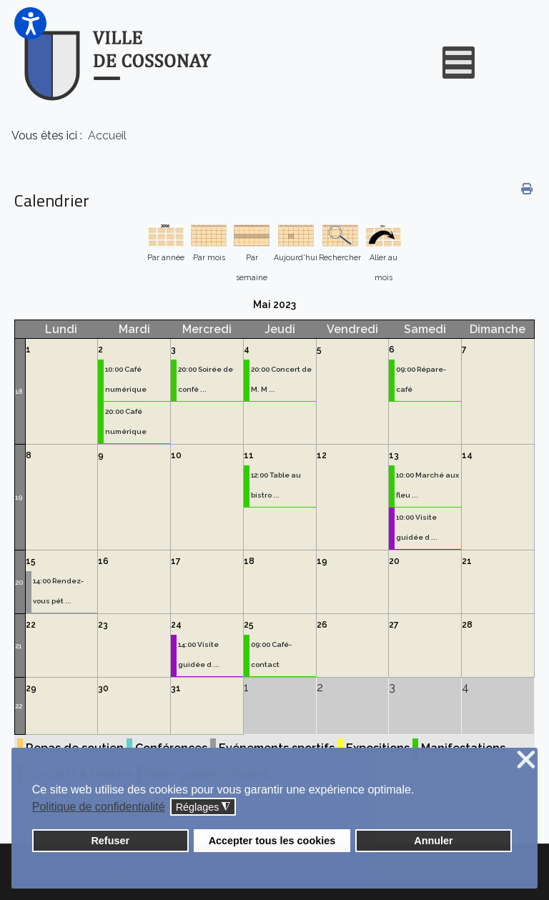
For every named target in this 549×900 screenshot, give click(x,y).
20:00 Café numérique (126, 421)
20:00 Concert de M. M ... (281, 379)
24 (176, 625)
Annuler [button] (433, 840)
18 (18, 391)
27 (394, 625)
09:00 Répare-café (421, 379)
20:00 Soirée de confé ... (205, 379)
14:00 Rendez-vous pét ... (58, 591)
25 (249, 625)
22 (31, 625)
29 (31, 688)
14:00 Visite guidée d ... (198, 654)
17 (176, 561)
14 (467, 455)
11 (249, 455)
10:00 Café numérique (126, 379)
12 (322, 455)
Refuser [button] (110, 840)
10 (176, 455)
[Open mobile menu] (458, 62)
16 (103, 561)
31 (176, 688)
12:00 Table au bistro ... (276, 485)
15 (31, 561)
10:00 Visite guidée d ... (416, 527)
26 (322, 625)
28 (467, 625)
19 (18, 497)
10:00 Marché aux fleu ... (427, 485)
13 (394, 455)
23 (103, 625)
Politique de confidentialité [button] (98, 807)
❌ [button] (526, 760)
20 (19, 582)
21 (467, 561)
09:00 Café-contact (271, 654)
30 (103, 688)
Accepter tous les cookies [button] (272, 840)
